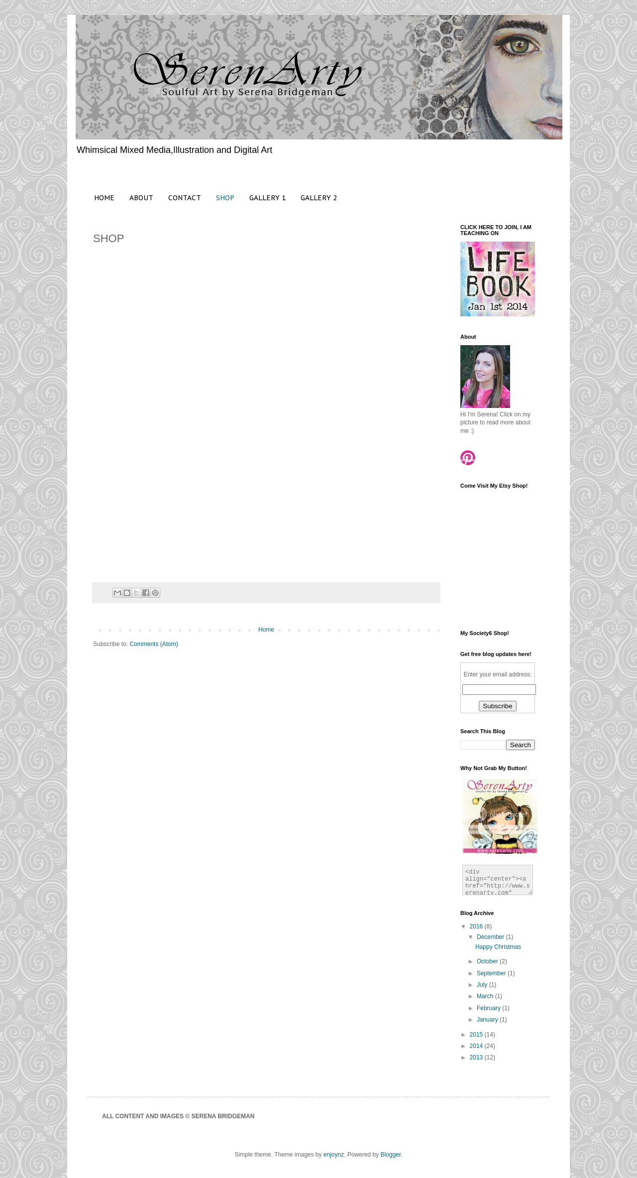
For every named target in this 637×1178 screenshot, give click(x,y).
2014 (477, 1046)
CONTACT (184, 197)
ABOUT (141, 197)
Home (266, 629)
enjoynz (333, 1154)
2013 (477, 1057)
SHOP (225, 197)
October (488, 961)
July (483, 984)
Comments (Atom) (153, 644)
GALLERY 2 (319, 197)
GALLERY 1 (267, 197)
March (486, 996)
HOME (104, 197)
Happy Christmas (498, 946)
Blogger (391, 1154)
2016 (477, 926)
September (492, 973)
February (489, 1008)
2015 (477, 1034)
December (491, 936)
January (488, 1019)
